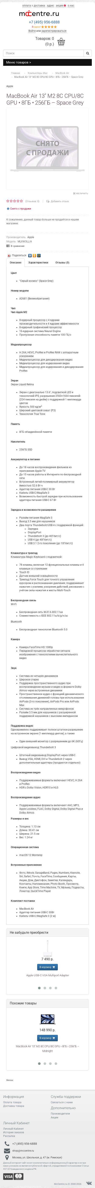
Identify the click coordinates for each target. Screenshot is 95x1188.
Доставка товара (13, 1106)
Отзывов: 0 (32, 201)
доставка (39, 5)
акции (61, 5)
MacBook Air (62, 73)
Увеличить (80, 193)
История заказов (13, 1132)
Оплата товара (12, 1102)
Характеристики (38, 262)
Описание (15, 262)
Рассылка (9, 1136)
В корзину (47, 967)
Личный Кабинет (13, 1128)
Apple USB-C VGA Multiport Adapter (47, 975)
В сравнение (15, 246)
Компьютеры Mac (38, 73)
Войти (32, 30)
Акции (54, 1117)
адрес (50, 5)
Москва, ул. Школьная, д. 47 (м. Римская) (37, 1157)
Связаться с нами (62, 1102)
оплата (26, 5)
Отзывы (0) (62, 262)
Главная (15, 73)
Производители (60, 1113)
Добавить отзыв (57, 201)
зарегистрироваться (54, 30)
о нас (71, 5)
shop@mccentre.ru (23, 1150)
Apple (30, 237)
